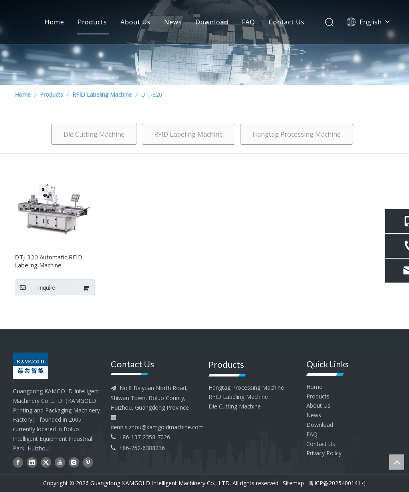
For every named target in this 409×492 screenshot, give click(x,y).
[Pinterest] (88, 462)
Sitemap (293, 483)
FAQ (248, 22)
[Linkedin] (32, 462)
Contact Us (286, 22)
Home (54, 22)
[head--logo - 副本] (43, 366)
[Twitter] (46, 462)
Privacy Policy (323, 453)
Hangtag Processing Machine (296, 134)
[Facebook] (18, 462)
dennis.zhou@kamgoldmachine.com (157, 427)
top (396, 462)
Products (92, 22)
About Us (136, 22)
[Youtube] (60, 462)
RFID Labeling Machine (188, 134)
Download (211, 22)
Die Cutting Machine (94, 134)
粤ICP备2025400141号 (337, 483)
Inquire (35, 287)
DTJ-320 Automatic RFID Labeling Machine (48, 261)
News (173, 22)
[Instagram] (74, 462)
